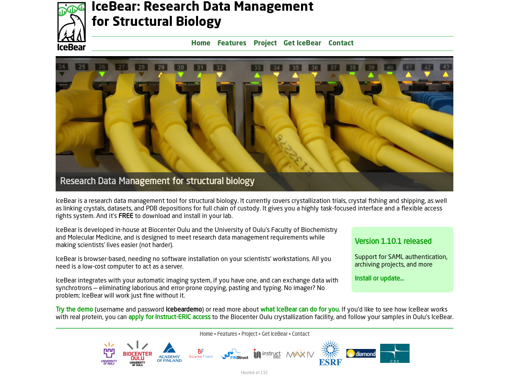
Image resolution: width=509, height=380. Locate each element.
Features (232, 43)
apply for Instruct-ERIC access (169, 317)
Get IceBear (302, 43)
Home (200, 43)
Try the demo (74, 310)
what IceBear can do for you (299, 310)
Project (265, 43)
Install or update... (379, 279)
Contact (341, 43)
